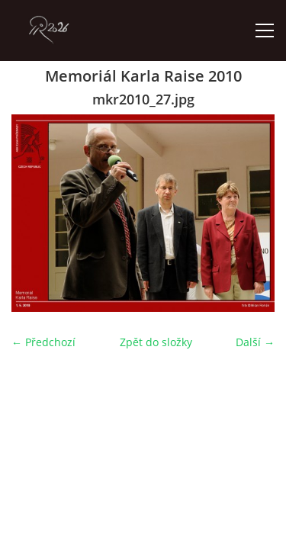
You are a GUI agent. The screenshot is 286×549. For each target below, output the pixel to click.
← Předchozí (43, 342)
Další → (255, 342)
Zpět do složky (156, 342)
